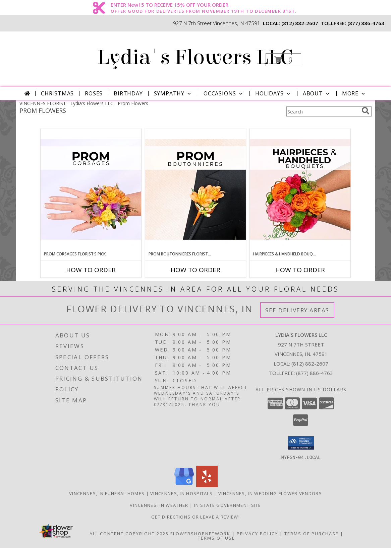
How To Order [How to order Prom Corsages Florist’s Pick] (91, 269)
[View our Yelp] (207, 485)
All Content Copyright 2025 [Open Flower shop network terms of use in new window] (129, 533)
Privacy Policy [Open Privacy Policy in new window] (257, 533)
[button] (283, 59)
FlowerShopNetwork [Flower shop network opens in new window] (200, 533)
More (354, 93)
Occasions (224, 93)
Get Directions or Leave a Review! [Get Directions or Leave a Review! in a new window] (195, 517)
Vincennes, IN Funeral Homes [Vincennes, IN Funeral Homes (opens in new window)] (107, 493)
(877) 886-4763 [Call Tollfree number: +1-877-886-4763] (314, 373)
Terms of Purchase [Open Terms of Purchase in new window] (311, 533)
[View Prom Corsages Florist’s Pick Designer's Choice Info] (91, 190)
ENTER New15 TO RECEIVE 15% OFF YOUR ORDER (204, 5)
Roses (94, 93)
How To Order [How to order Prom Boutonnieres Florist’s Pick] (195, 269)
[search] (365, 111)
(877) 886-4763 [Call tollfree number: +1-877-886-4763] (365, 23)
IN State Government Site (227, 505)
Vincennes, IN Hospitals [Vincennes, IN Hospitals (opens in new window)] (181, 493)
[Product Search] (322, 111)
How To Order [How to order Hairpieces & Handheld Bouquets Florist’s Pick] (300, 269)
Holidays (273, 93)
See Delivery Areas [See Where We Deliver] (297, 310)
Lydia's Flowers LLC (195, 57)
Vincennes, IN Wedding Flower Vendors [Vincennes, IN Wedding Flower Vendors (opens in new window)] (270, 493)
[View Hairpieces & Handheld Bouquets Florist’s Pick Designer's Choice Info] (300, 190)
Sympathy (173, 93)
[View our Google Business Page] (184, 485)
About (317, 93)
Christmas (57, 93)
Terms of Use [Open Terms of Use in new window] (216, 538)
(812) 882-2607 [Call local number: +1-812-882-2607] (299, 23)
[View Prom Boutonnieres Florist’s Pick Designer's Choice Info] (195, 190)
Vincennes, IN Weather (159, 505)
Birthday (128, 93)
